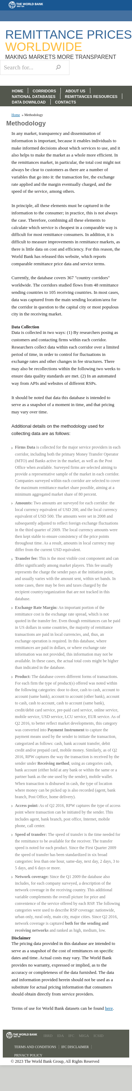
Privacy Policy (28, 1055)
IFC (71, 1035)
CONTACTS (65, 102)
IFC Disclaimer (75, 1047)
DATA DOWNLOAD (29, 102)
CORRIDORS (44, 91)
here (109, 1008)
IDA (60, 1035)
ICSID (98, 1035)
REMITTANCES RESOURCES (91, 96)
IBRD (47, 1035)
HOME (17, 91)
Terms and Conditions (35, 1047)
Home (15, 115)
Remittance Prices (68, 40)
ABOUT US (75, 91)
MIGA (84, 1035)
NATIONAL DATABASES (34, 96)
